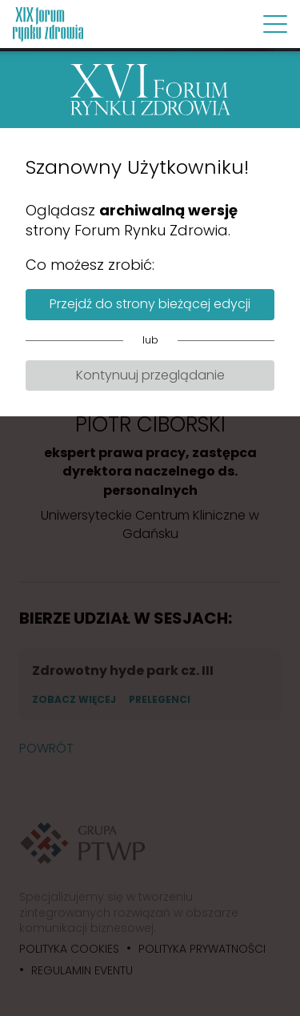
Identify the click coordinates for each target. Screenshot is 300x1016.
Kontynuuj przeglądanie (150, 375)
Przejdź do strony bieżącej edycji (150, 304)
